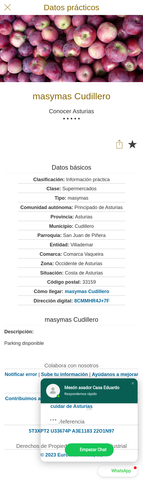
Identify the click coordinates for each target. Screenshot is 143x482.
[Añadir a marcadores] (132, 143)
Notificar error (21, 374)
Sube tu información (64, 374)
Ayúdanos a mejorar (115, 374)
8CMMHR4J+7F (92, 301)
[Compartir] (119, 143)
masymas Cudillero (87, 291)
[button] (132, 383)
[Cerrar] (7, 7)
